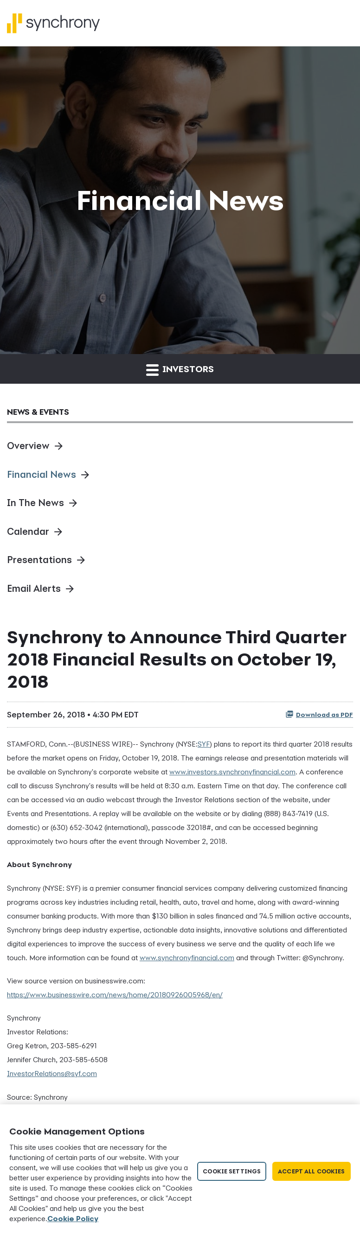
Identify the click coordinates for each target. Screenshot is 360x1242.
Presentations (39, 559)
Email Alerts (34, 588)
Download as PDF (319, 714)
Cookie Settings (232, 1171)
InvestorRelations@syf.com (52, 1073)
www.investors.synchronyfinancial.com (232, 771)
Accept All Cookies (311, 1171)
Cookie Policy (72, 1218)
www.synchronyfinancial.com (187, 957)
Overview (28, 445)
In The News (35, 502)
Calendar (28, 531)
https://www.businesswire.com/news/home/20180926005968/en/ (115, 994)
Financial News (41, 474)
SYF (204, 744)
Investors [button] (180, 369)
